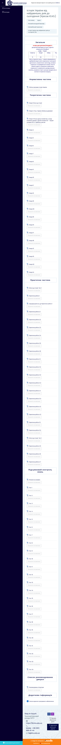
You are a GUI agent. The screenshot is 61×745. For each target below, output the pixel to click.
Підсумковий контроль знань (40, 470)
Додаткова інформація (40, 695)
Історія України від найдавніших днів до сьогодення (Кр (39, 31)
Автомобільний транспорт (35, 27)
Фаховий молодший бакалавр (36, 23)
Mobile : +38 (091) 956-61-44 (32, 729)
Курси (39, 20)
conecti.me (46, 743)
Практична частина (40, 280)
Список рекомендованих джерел (40, 678)
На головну (31, 20)
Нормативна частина (40, 79)
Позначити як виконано (34, 90)
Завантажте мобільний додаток (53, 727)
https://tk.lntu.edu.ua (34, 723)
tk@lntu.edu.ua (34, 733)
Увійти (57, 3)
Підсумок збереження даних (53, 720)
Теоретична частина (40, 95)
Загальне (40, 42)
